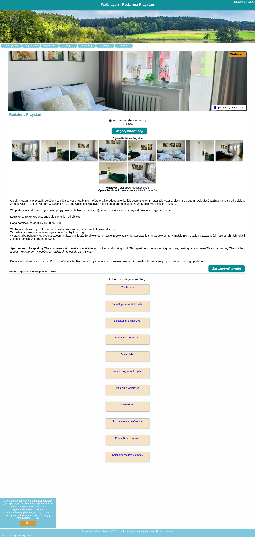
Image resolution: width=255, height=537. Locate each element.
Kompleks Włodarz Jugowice (127, 455)
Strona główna (11, 46)
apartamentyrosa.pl (243, 1)
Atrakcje (105, 46)
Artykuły (124, 46)
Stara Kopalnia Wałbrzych (127, 320)
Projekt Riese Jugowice (127, 438)
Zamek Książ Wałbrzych (127, 337)
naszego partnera (193, 261)
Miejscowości (49, 46)
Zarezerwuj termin (226, 269)
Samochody (86, 46)
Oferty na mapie (31, 46)
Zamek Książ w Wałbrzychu (127, 371)
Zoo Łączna (127, 287)
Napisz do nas (166, 531)
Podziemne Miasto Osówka (127, 421)
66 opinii (142, 190)
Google (9, 503)
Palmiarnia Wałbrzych (127, 388)
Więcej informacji (129, 131)
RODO (35, 518)
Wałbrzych (237, 54)
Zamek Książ (127, 354)
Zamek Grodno (127, 404)
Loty (68, 46)
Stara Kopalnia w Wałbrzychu (127, 304)
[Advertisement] (127, 499)
